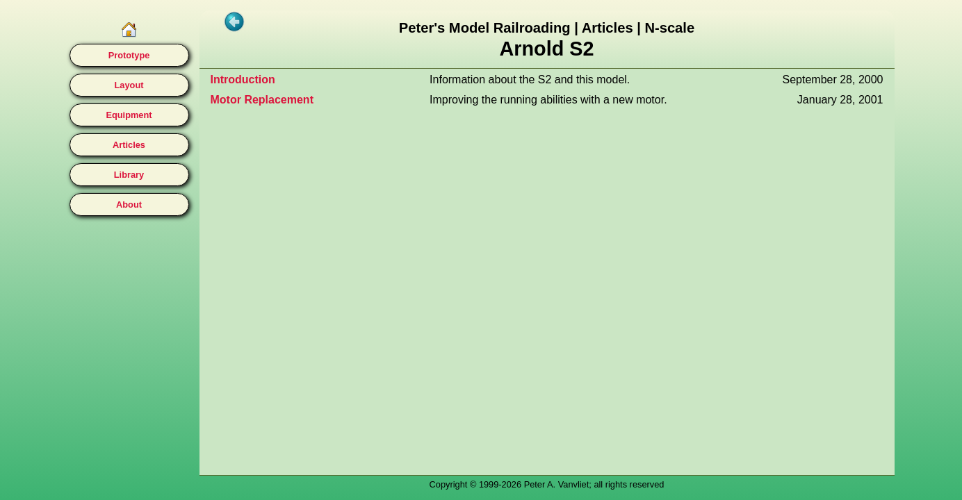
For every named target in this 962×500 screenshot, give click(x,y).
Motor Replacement (262, 100)
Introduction (243, 79)
